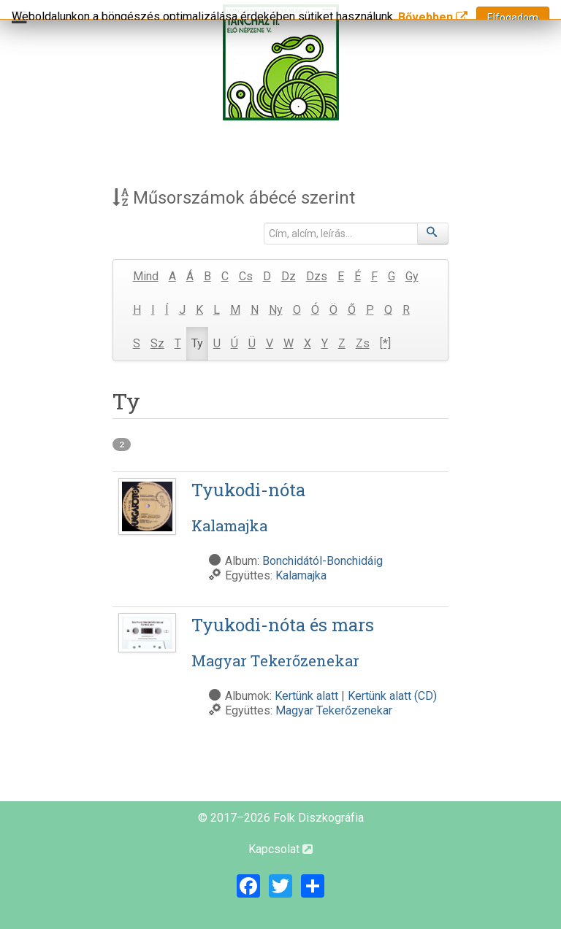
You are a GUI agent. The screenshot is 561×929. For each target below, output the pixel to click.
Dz (288, 276)
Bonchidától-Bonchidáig (322, 561)
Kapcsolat (280, 849)
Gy (412, 276)
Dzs (316, 276)
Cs (246, 276)
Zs (363, 343)
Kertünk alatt (306, 696)
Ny (276, 310)
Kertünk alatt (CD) (392, 696)
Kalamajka (301, 575)
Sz (157, 343)
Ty (197, 343)
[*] (385, 343)
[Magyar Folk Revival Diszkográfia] (280, 62)
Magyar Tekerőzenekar (333, 710)
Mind (146, 276)
